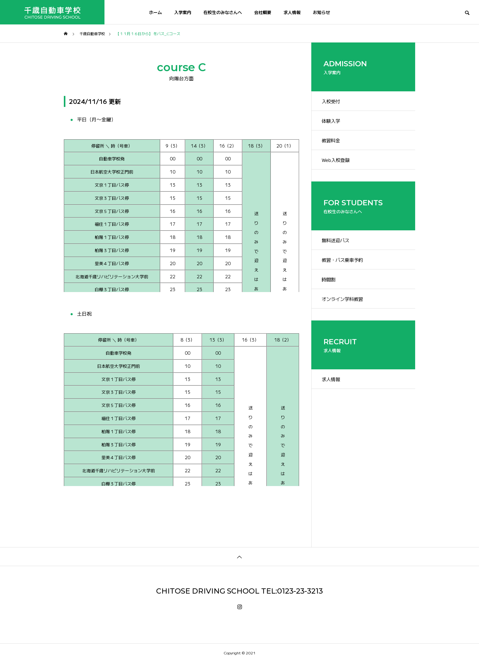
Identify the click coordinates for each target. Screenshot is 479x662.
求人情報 (292, 12)
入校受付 (333, 102)
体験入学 (333, 123)
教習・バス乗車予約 (345, 269)
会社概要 (262, 12)
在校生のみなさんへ (222, 12)
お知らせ (321, 12)
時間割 (331, 291)
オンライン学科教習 (345, 312)
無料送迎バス (338, 248)
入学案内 (182, 12)
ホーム (155, 12)
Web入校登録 (338, 166)
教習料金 (333, 144)
